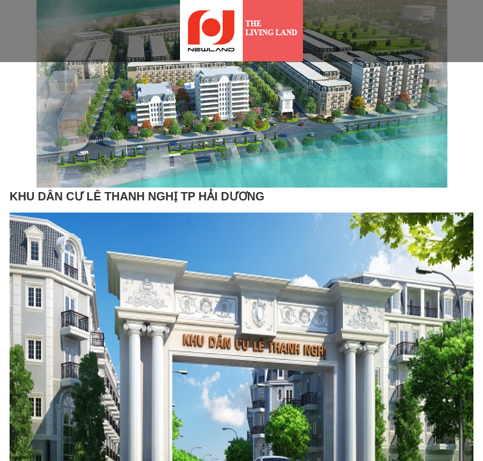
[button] (27, 133)
